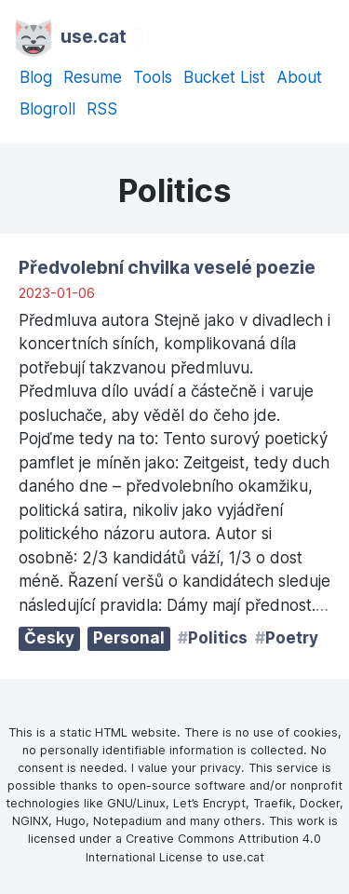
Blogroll (47, 109)
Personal (129, 638)
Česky (49, 638)
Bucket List (224, 77)
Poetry (291, 638)
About (299, 77)
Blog (36, 77)
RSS (102, 109)
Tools (152, 77)
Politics (218, 638)
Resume (92, 77)
